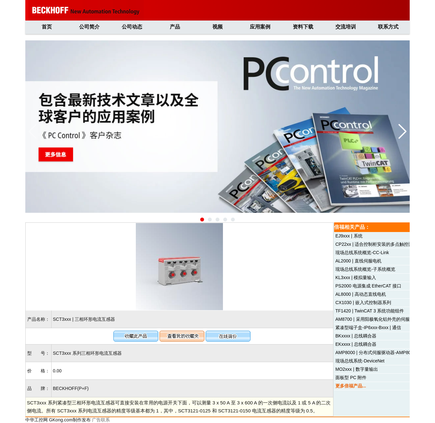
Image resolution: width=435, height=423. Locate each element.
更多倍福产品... (350, 385)
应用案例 (260, 26)
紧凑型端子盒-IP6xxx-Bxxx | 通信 (368, 327)
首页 (47, 26)
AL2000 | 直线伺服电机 (358, 260)
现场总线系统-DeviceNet (359, 360)
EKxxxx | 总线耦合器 (355, 344)
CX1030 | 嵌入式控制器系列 (363, 302)
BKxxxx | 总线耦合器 (355, 335)
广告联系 (101, 419)
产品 (175, 26)
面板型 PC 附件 (350, 377)
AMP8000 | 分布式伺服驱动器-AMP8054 (375, 352)
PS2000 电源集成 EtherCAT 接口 (368, 285)
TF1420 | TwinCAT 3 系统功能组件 (369, 310)
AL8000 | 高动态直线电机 (360, 294)
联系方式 (388, 26)
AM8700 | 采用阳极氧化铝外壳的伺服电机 (377, 319)
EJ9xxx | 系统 (349, 235)
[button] (202, 219)
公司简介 (89, 26)
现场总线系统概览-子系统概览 (365, 269)
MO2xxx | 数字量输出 (356, 369)
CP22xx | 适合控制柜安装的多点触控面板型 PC (382, 244)
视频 (217, 26)
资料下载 (303, 26)
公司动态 (132, 26)
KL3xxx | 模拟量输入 (355, 277)
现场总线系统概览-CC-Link (362, 252)
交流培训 (345, 26)
